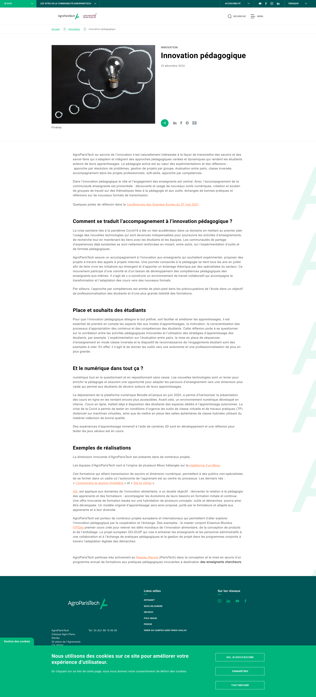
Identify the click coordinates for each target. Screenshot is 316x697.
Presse (148, 624)
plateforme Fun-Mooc (205, 465)
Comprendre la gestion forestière (100, 483)
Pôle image (150, 618)
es (78, 527)
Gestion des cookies (17, 641)
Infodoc (148, 612)
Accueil (56, 29)
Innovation (74, 29)
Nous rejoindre (153, 606)
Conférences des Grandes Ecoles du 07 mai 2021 (163, 204)
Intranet (149, 600)
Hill (75, 491)
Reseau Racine (147, 557)
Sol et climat (142, 483)
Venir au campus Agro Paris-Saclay (165, 630)
